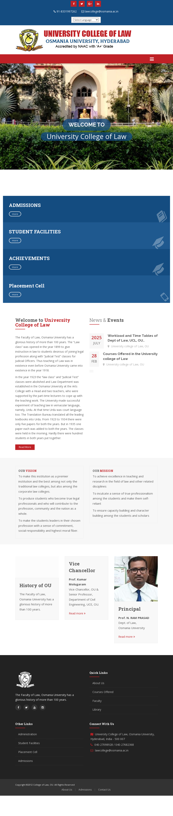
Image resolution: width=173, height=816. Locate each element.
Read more (77, 613)
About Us (98, 683)
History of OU (35, 585)
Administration (27, 734)
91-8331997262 (67, 11)
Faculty (97, 701)
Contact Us (104, 789)
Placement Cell (27, 752)
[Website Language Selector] (86, 20)
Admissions (25, 761)
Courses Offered (102, 692)
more (15, 213)
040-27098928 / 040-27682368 (114, 745)
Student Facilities (29, 743)
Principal (129, 609)
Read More (25, 447)
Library (96, 709)
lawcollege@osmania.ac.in (101, 11)
